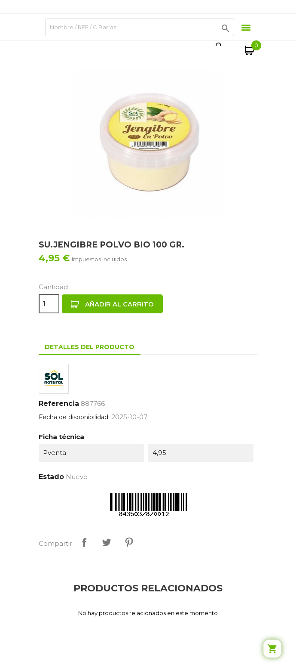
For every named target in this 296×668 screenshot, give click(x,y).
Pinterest (128, 542)
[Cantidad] (49, 303)
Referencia (59, 403)
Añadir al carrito (112, 304)
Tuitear (106, 542)
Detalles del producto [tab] (89, 347)
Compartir (84, 542)
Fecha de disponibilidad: (74, 417)
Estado (51, 477)
